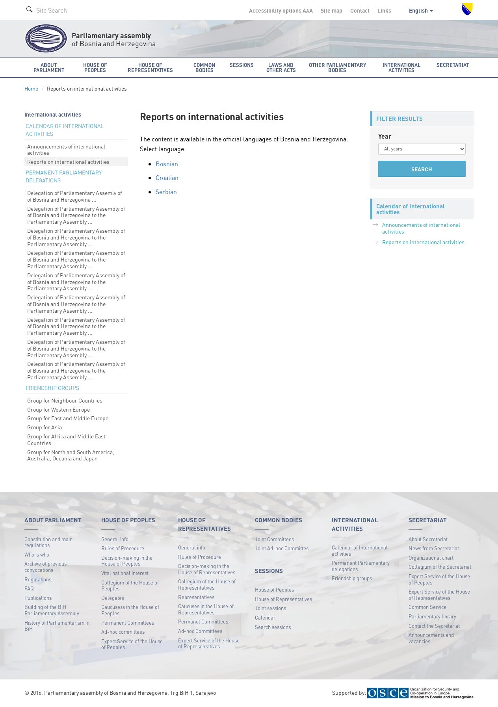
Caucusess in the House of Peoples (130, 609)
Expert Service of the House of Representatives (209, 643)
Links (384, 10)
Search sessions (273, 626)
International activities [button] (401, 67)
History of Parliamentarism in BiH (56, 625)
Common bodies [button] (204, 67)
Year (384, 136)
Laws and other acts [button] (281, 67)
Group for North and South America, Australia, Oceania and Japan (70, 455)
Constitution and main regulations (48, 542)
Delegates (112, 597)
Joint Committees (274, 539)
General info (114, 539)
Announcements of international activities (66, 149)
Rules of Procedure (122, 548)
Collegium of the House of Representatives (207, 584)
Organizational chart (431, 557)
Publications (38, 597)
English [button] (421, 10)
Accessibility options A (281, 10)
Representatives (196, 597)
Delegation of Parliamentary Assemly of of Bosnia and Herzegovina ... (74, 196)
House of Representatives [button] (150, 67)
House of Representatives (283, 599)
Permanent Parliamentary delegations (361, 565)
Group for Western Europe (58, 409)
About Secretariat (428, 539)
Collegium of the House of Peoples (130, 585)
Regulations (37, 579)
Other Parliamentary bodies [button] (337, 67)
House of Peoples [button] (95, 67)
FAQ (28, 588)
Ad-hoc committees (123, 631)
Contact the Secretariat (434, 625)
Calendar (265, 617)
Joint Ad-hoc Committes (281, 548)
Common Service (427, 606)
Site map (331, 10)
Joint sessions (270, 608)
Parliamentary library (432, 616)
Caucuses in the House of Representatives (206, 609)
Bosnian (167, 164)
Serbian (166, 191)
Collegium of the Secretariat (440, 566)
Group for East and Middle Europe (67, 417)
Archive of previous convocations (45, 566)
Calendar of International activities (360, 550)
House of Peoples (274, 589)
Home (31, 88)
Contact (360, 10)
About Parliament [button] (48, 67)
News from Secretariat (434, 548)
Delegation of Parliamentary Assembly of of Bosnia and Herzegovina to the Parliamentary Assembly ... (76, 215)
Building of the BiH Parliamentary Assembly (51, 609)
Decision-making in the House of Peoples (126, 560)
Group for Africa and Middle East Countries (66, 439)
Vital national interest (125, 573)
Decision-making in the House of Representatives (206, 568)
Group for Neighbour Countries (64, 400)
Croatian (167, 177)
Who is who (36, 554)
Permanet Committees (203, 621)
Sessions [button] (242, 64)
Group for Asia (44, 427)
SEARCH (421, 169)
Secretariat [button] (453, 64)
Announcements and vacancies (431, 637)
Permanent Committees (127, 622)
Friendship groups (352, 578)
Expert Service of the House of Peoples (132, 644)
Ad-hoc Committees (200, 630)
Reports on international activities (68, 161)
